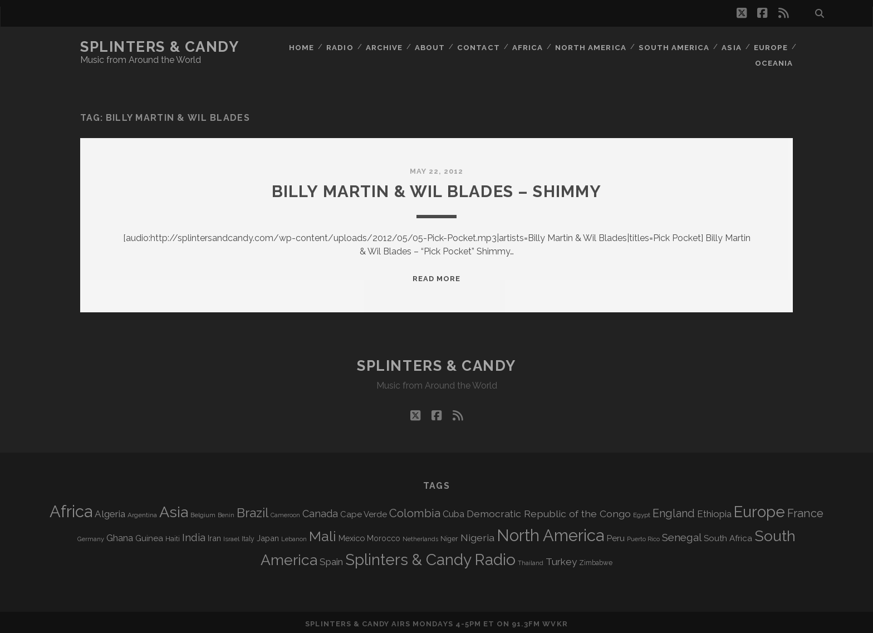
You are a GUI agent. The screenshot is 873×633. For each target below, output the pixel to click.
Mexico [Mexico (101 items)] (352, 534)
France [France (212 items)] (805, 510)
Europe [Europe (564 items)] (759, 508)
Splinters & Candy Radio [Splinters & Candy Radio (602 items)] (430, 556)
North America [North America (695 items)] (550, 532)
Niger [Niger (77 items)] (449, 535)
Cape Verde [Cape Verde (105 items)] (363, 511)
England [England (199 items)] (674, 510)
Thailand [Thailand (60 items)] (530, 559)
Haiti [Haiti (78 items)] (172, 535)
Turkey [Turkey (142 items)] (561, 558)
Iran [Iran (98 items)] (214, 534)
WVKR (554, 620)
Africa (528, 47)
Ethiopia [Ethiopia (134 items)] (714, 510)
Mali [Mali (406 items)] (322, 532)
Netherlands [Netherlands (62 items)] (420, 535)
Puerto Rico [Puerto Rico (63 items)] (643, 535)
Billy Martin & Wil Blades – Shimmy (436, 188)
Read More (436, 275)
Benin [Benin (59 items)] (226, 511)
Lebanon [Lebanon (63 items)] (294, 535)
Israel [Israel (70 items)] (231, 535)
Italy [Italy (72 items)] (248, 535)
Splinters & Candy (159, 46)
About (430, 47)
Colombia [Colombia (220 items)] (414, 510)
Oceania (774, 61)
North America (591, 47)
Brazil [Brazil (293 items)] (252, 509)
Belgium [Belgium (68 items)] (202, 512)
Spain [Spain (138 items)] (331, 558)
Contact (479, 47)
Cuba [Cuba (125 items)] (453, 511)
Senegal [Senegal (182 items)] (682, 534)
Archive (384, 47)
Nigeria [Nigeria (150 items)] (477, 534)
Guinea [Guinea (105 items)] (149, 535)
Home (301, 47)
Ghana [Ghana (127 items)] (119, 534)
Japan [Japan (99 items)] (268, 534)
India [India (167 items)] (193, 534)
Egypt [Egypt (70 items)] (641, 512)
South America (674, 47)
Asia (731, 47)
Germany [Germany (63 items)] (90, 535)
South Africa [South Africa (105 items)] (728, 535)
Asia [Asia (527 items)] (173, 508)
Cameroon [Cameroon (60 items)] (285, 512)
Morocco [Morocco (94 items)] (383, 535)
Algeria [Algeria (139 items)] (110, 510)
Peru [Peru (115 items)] (615, 534)
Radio (339, 47)
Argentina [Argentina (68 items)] (142, 512)
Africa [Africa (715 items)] (71, 508)
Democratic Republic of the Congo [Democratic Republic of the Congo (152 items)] (549, 510)
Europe (770, 47)
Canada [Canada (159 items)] (320, 510)
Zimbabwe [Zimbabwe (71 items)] (595, 559)
